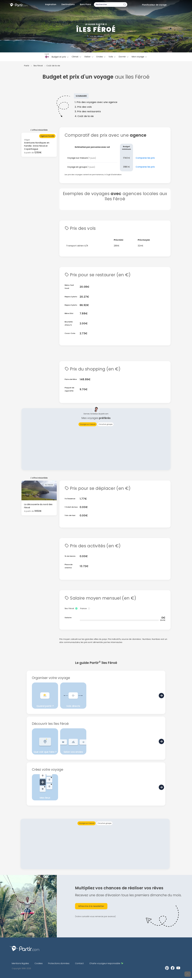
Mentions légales (20, 963)
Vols (112, 56)
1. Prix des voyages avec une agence (96, 102)
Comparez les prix (145, 157)
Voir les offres (96, 36)
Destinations (68, 4)
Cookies (39, 963)
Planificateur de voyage (154, 4)
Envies (101, 56)
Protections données (58, 963)
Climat (77, 56)
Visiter (89, 56)
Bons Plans (85, 4)
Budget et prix (60, 56)
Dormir (124, 56)
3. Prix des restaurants (88, 111)
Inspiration (50, 4)
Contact (79, 963)
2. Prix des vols (83, 106)
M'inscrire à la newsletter (91, 906)
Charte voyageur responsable (106, 963)
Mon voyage (139, 56)
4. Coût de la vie (84, 116)
